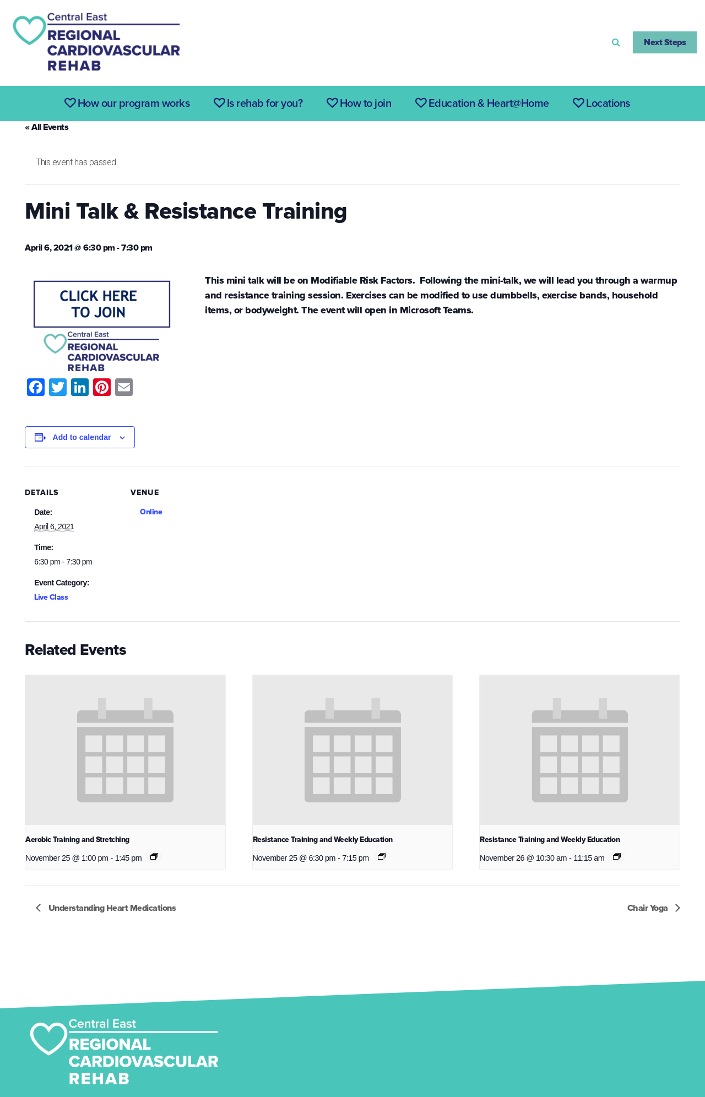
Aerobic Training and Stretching (77, 839)
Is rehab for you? (258, 103)
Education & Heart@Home (482, 103)
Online (151, 512)
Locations (601, 103)
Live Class (51, 597)
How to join (359, 103)
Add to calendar (82, 437)
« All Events (46, 127)
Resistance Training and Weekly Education (323, 839)
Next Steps (665, 42)
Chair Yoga (648, 908)
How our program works (127, 103)
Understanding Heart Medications (111, 908)
